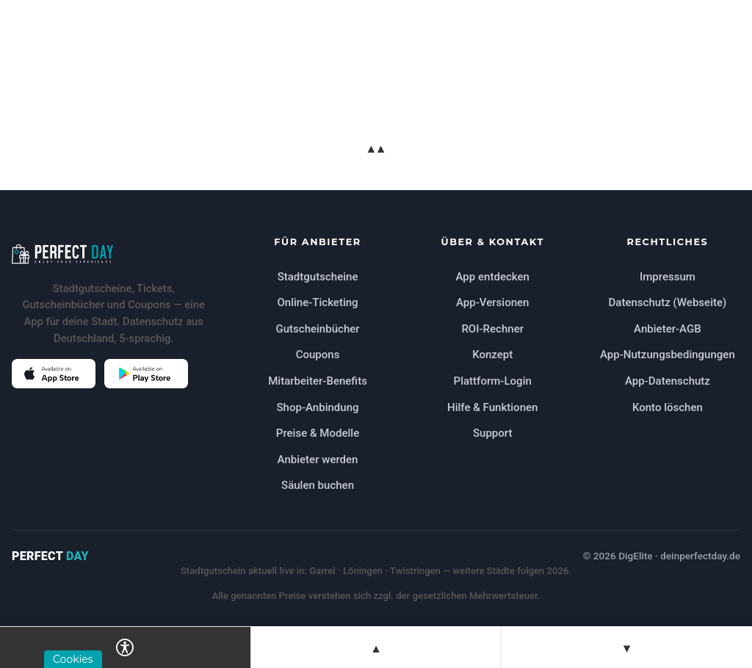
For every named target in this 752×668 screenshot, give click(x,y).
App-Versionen (492, 302)
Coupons (318, 354)
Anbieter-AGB (667, 328)
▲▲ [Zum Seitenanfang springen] (376, 148)
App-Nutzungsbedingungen (667, 354)
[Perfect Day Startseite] (113, 254)
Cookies (73, 659)
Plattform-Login (493, 381)
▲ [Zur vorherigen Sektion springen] (375, 648)
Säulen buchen (317, 485)
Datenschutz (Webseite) (668, 302)
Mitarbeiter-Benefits (317, 381)
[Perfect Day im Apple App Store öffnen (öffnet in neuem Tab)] (53, 373)
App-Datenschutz (667, 381)
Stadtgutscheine (318, 276)
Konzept (492, 354)
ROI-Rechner (492, 328)
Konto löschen (667, 407)
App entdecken (492, 276)
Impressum (667, 276)
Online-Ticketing (317, 302)
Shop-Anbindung (317, 407)
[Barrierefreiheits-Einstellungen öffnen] (125, 647)
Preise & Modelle (317, 433)
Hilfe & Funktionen (492, 407)
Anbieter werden (318, 459)
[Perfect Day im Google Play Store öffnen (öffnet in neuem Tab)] (146, 373)
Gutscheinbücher (317, 328)
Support (493, 433)
